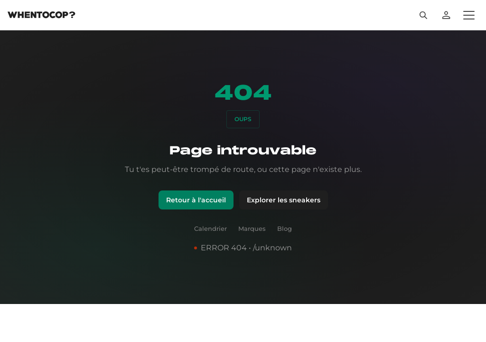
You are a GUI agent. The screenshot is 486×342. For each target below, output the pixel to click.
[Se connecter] (461, 20)
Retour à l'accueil (196, 222)
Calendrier (211, 256)
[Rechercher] (438, 20)
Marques (252, 256)
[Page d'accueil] (41, 21)
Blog (284, 256)
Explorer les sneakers (283, 222)
